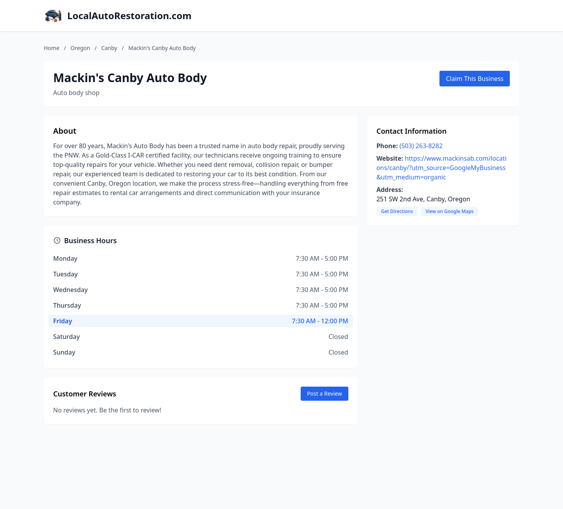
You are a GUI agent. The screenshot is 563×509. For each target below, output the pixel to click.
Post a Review (324, 393)
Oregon (80, 48)
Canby (109, 48)
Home (51, 48)
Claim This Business (475, 78)
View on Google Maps (449, 211)
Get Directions (397, 211)
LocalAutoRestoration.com (129, 15)
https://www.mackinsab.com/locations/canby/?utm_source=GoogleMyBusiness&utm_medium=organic (442, 167)
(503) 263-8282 (421, 146)
